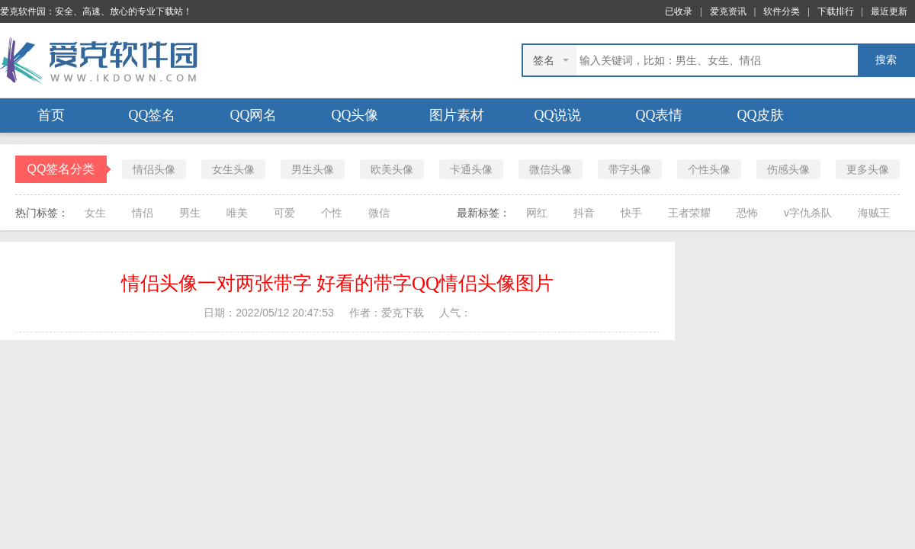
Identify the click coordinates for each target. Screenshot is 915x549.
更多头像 (867, 169)
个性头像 (709, 169)
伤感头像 (788, 169)
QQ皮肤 (761, 115)
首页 (51, 115)
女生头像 (233, 169)
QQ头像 (355, 115)
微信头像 (550, 169)
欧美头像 (392, 169)
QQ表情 (659, 115)
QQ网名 (254, 115)
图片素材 (456, 115)
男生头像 (312, 169)
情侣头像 (154, 169)
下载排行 (835, 11)
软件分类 (781, 11)
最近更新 (889, 11)
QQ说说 (558, 115)
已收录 (678, 11)
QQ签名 (152, 115)
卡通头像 (471, 169)
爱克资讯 (728, 11)
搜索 (886, 60)
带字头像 (629, 169)
